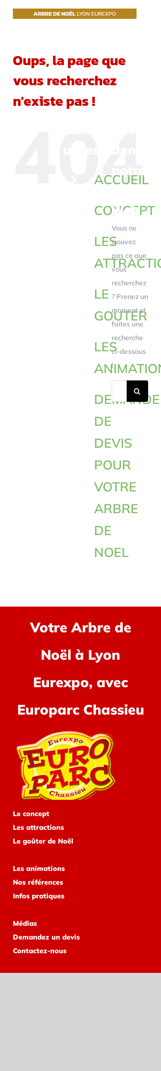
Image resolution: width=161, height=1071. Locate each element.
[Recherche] (137, 391)
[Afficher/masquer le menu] (142, 15)
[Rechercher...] (119, 391)
